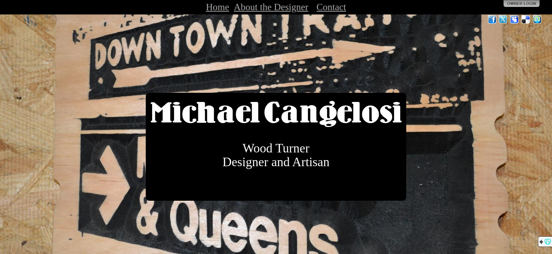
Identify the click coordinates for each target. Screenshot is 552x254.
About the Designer (271, 7)
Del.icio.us (526, 19)
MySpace (515, 19)
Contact (331, 7)
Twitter (503, 19)
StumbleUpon (537, 19)
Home (217, 7)
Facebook (492, 19)
